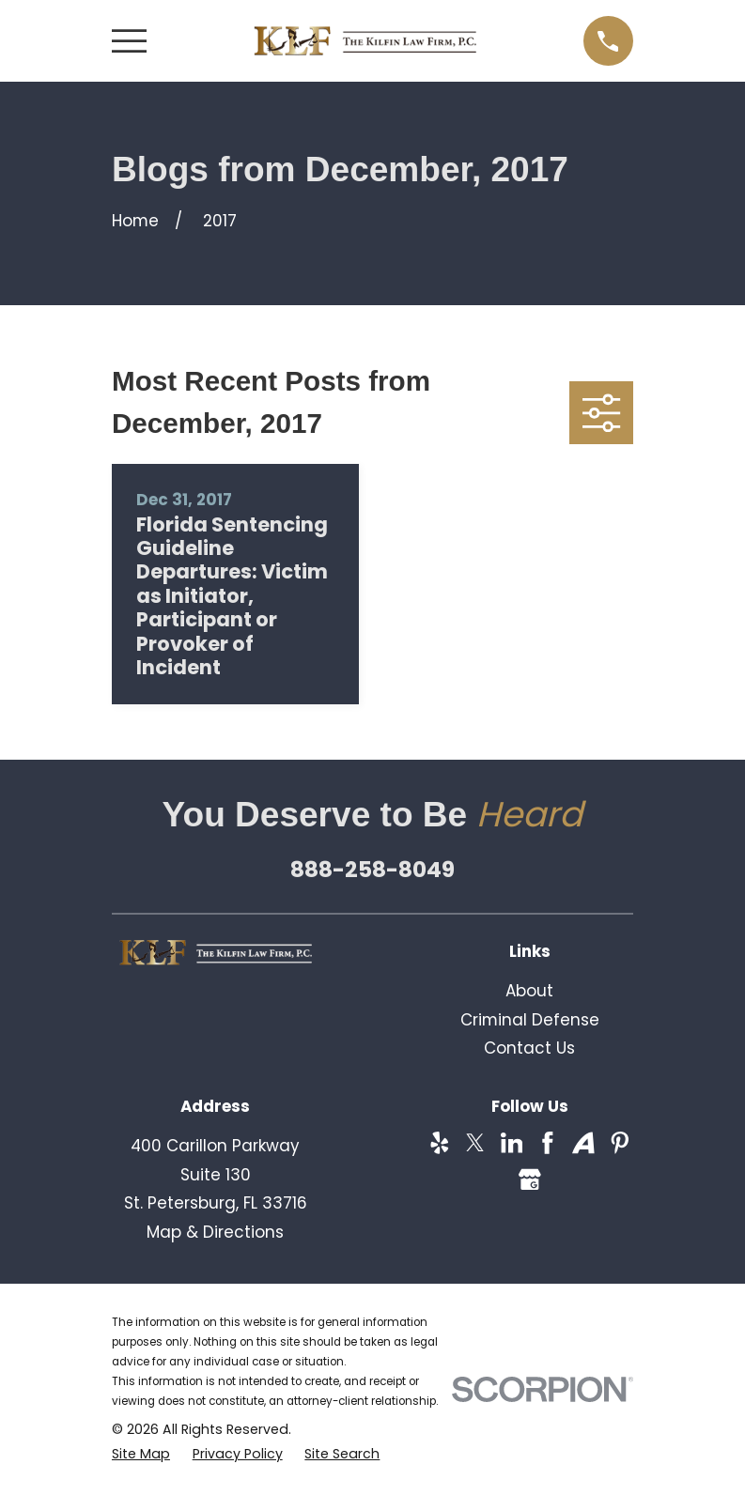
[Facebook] (547, 1143)
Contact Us (529, 1048)
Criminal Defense (529, 1020)
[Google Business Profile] (530, 1179)
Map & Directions (215, 1232)
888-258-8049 (372, 870)
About (529, 990)
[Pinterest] (620, 1143)
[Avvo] (583, 1143)
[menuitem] (141, 1454)
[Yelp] (439, 1143)
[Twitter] (475, 1143)
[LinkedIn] (512, 1143)
